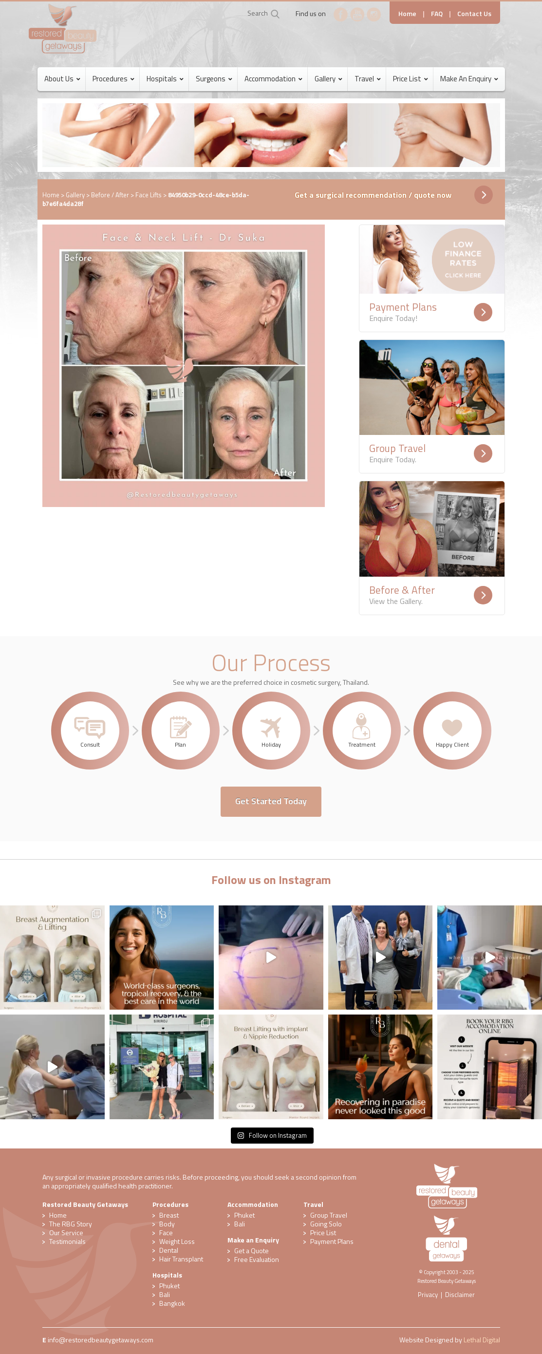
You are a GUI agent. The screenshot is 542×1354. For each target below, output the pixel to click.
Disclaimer (460, 1294)
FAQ (437, 13)
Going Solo (326, 1224)
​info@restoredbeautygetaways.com (100, 1340)
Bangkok (172, 1303)
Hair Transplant (181, 1259)
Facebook (341, 14)
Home (407, 13)
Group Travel (328, 1215)
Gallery (75, 195)
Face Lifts (148, 195)
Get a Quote (251, 1250)
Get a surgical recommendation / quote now (373, 195)
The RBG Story (70, 1224)
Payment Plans (332, 1241)
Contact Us (474, 13)
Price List (323, 1232)
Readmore (483, 312)
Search (257, 13)
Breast (169, 1215)
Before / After (110, 195)
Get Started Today (271, 801)
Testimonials (67, 1241)
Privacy (428, 1294)
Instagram (374, 14)
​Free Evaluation (256, 1259)
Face (166, 1232)
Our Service (66, 1232)
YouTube (357, 14)
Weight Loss (177, 1241)
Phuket (169, 1285)
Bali (164, 1294)
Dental (168, 1250)
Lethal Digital (482, 1340)
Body (167, 1224)
